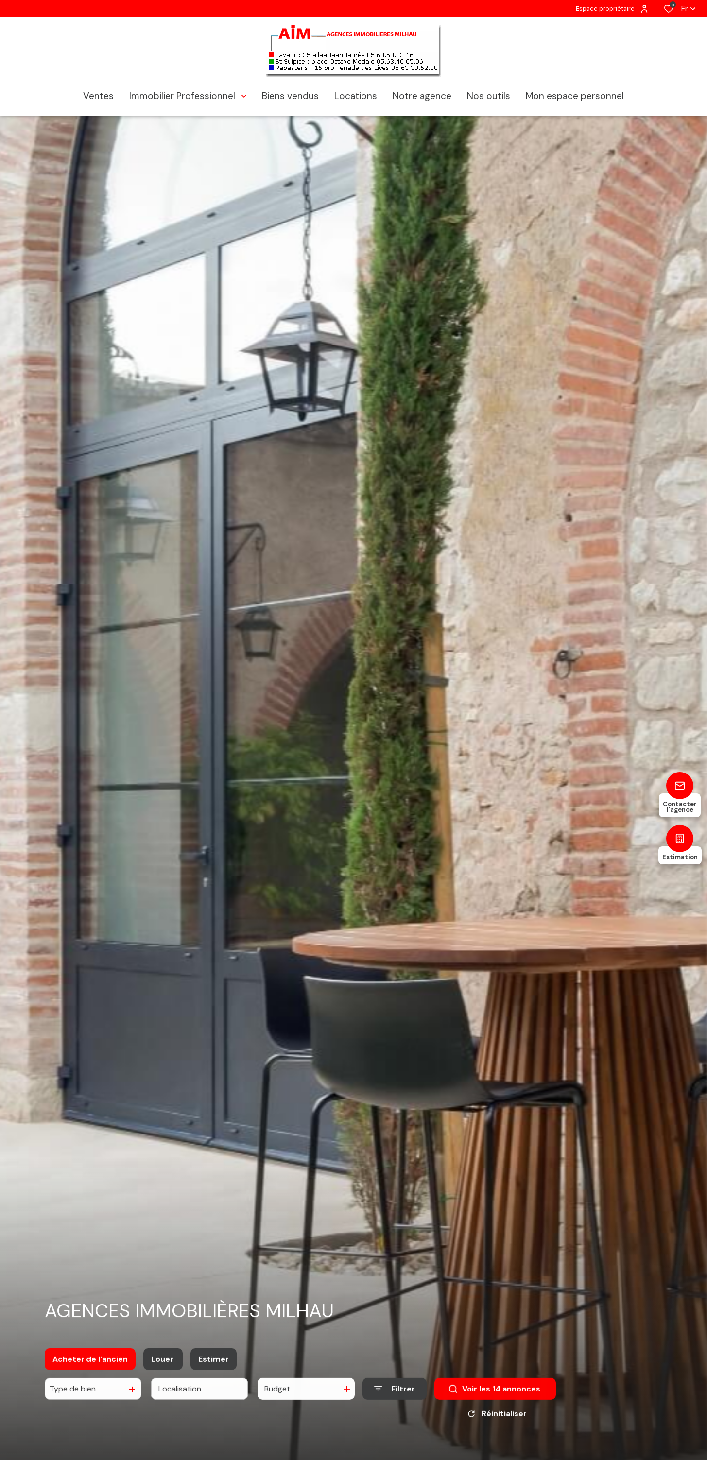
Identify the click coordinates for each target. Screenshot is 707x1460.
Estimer (213, 1364)
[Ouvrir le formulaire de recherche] (394, 1394)
